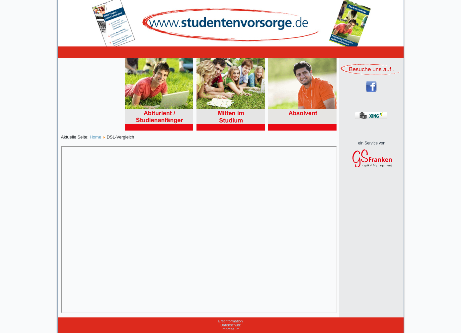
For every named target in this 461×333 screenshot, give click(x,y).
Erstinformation (230, 321)
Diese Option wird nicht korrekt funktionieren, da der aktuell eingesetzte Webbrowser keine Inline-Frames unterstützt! (199, 229)
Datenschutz (230, 325)
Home (95, 137)
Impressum (230, 329)
